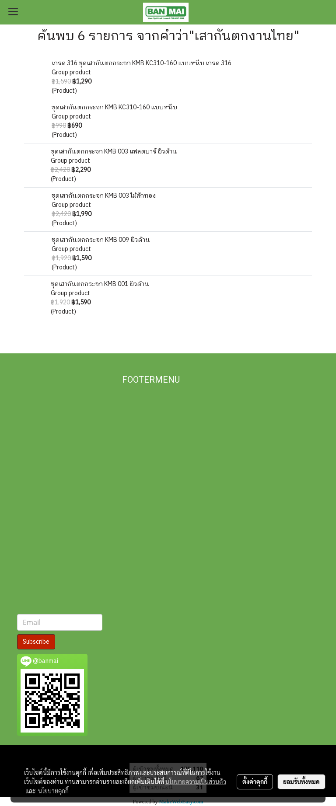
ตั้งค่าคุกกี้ (254, 781)
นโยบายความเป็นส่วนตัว (195, 781)
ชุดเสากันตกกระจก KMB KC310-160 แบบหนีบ (114, 107)
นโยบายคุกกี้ (53, 791)
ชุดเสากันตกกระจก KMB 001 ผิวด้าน (100, 284)
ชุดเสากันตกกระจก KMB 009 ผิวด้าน (101, 240)
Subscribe (36, 642)
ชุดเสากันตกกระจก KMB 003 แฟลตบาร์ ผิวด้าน (114, 152)
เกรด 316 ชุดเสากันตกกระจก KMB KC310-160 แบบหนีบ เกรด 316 (141, 63)
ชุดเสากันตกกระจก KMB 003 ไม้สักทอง (104, 196)
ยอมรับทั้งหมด (301, 781)
